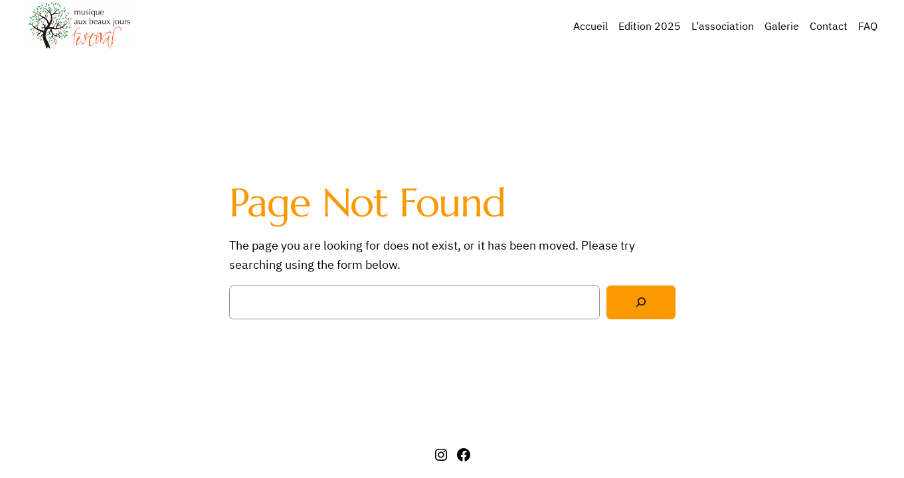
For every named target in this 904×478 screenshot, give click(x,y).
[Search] (641, 302)
